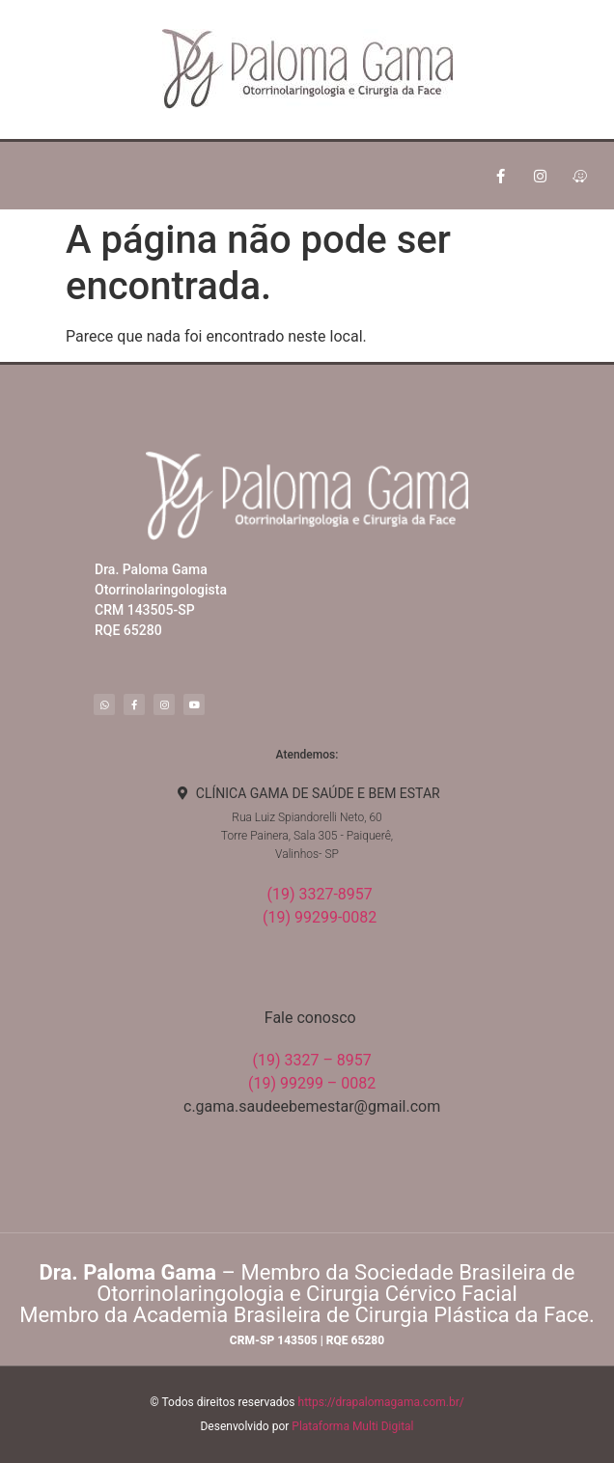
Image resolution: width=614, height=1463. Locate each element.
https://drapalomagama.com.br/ (381, 1402)
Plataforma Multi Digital (352, 1426)
